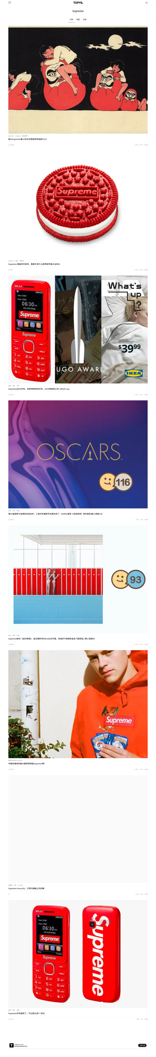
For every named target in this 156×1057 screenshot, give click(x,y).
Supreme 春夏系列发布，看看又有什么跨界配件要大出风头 (34, 264)
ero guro (18, 136)
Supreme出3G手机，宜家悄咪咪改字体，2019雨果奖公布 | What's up (38, 388)
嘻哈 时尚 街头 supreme (15, 760)
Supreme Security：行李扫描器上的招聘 (26, 888)
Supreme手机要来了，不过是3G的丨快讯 (26, 1013)
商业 (14, 386)
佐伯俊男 (24, 136)
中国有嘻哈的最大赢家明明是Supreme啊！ (27, 763)
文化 (14, 510)
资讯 (14, 635)
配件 (16, 261)
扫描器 (10, 885)
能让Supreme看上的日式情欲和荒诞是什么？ (28, 139)
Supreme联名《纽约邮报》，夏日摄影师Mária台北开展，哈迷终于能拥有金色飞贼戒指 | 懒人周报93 (51, 638)
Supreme (11, 136)
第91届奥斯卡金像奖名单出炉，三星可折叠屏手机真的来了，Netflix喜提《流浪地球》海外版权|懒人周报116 (55, 513)
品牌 (9, 386)
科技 (18, 510)
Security (20, 885)
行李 (15, 885)
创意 (18, 1010)
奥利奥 (22, 261)
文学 (18, 386)
